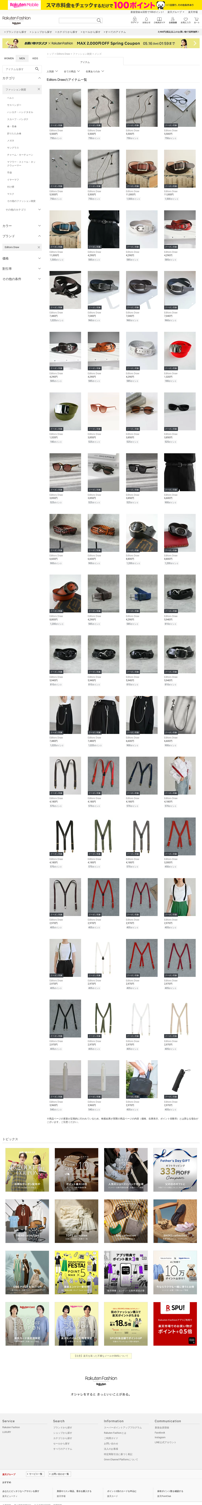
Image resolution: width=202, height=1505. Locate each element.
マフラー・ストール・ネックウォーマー (21, 164)
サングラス (13, 147)
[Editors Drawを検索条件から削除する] (39, 247)
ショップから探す (62, 1424)
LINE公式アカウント (165, 1433)
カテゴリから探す (62, 1429)
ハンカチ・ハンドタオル (20, 112)
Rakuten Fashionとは (115, 1424)
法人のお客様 (111, 1440)
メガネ (10, 140)
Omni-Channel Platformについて (121, 1450)
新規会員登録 (162, 1418)
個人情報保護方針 (22, 1496)
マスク (10, 194)
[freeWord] (22, 69)
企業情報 (6, 1496)
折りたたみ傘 (14, 133)
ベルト (10, 98)
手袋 (9, 172)
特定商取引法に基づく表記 (118, 1445)
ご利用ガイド (111, 1429)
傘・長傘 (12, 126)
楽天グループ (174, 12)
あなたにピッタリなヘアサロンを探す (20, 1482)
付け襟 (10, 186)
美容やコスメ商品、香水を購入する (74, 1482)
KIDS (35, 58)
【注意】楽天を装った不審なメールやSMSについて (101, 1347)
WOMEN (9, 58)
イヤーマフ (13, 179)
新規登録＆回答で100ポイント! (147, 12)
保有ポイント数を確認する (170, 1482)
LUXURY (6, 1423)
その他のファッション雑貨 (21, 201)
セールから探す (61, 1434)
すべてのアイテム (62, 1440)
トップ (50, 54)
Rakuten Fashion (11, 1418)
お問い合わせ (111, 1434)
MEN (22, 58)
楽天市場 (193, 12)
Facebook (160, 1423)
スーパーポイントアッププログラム (123, 1418)
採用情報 (57, 1496)
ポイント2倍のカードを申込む (122, 1482)
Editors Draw (63, 54)
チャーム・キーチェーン (20, 154)
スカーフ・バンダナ (17, 119)
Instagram (160, 1428)
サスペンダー (14, 105)
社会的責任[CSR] (42, 1496)
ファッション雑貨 (16, 89)
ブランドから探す (62, 1418)
